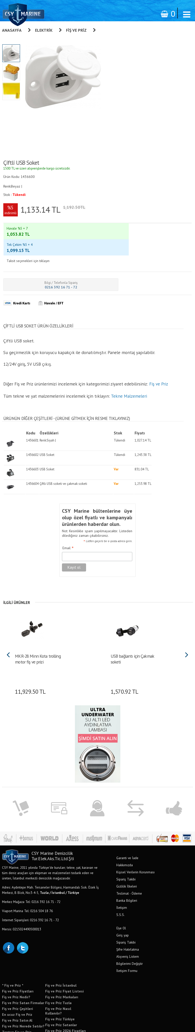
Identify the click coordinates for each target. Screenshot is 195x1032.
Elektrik (44, 30)
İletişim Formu (126, 944)
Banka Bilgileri (126, 874)
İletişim (121, 881)
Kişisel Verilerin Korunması (135, 846)
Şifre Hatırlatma (127, 923)
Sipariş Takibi (126, 853)
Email (68, 522)
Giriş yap (122, 909)
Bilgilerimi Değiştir (129, 937)
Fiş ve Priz (76, 30)
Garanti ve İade (127, 832)
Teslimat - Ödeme (129, 867)
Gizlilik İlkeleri (126, 860)
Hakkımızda (124, 839)
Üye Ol (121, 902)
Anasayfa (12, 30)
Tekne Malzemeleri (129, 370)
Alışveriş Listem (127, 930)
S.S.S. (120, 888)
